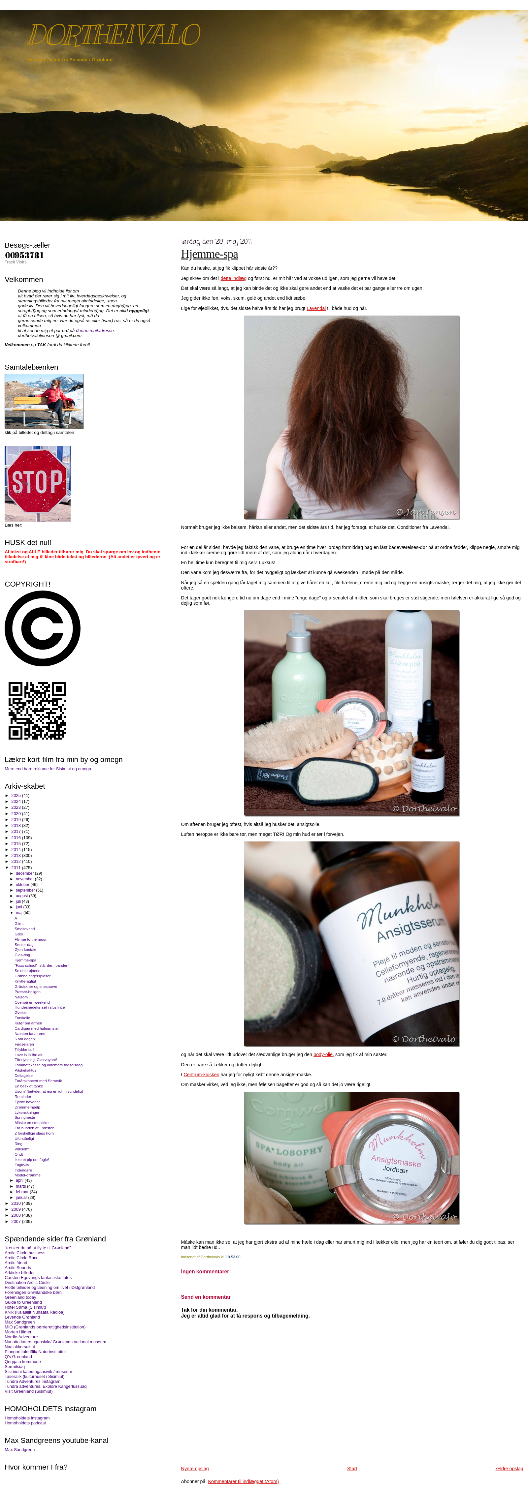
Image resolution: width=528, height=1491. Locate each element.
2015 (16, 843)
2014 (16, 849)
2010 (16, 1203)
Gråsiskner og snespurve (36, 986)
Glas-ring (22, 955)
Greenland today (20, 1297)
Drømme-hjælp (27, 1107)
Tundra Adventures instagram (32, 1381)
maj (19, 912)
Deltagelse (24, 1075)
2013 (16, 855)
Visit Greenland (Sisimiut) (28, 1391)
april (20, 1180)
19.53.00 (233, 1257)
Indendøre (23, 1170)
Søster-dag (24, 944)
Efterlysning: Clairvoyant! (36, 1059)
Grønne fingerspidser (32, 976)
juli (19, 901)
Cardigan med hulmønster (37, 1028)
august (22, 896)
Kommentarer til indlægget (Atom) (243, 1481)
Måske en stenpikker (32, 1122)
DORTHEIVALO (112, 34)
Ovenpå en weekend (32, 1002)
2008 (16, 1215)
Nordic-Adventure (21, 1336)
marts (21, 1186)
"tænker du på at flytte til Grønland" (38, 1247)
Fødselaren (24, 1044)
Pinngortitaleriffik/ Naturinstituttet (35, 1351)
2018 (16, 825)
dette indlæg (234, 278)
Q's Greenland (18, 1356)
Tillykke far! (24, 1049)
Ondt (19, 1154)
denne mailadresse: (95, 330)
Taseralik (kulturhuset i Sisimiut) (34, 1376)
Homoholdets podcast (25, 1422)
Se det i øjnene (27, 970)
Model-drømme (28, 1175)
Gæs (19, 934)
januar (22, 1197)
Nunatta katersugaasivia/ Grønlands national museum (55, 1341)
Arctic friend (16, 1262)
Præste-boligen (28, 991)
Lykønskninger (27, 1112)
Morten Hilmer (18, 1331)
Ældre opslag (509, 1468)
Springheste (25, 1117)
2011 (16, 867)
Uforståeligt (24, 1138)
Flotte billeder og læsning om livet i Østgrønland (50, 1287)
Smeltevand (25, 929)
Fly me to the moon (31, 939)
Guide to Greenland (23, 1302)
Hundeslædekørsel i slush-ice (40, 1007)
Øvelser (21, 1012)
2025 (16, 795)
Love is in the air (29, 1054)
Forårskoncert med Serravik (38, 1081)
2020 (16, 813)
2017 (16, 831)
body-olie (323, 1054)
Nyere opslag (195, 1468)
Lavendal (316, 308)
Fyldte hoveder (27, 1102)
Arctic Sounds (18, 1267)
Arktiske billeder (20, 1272)
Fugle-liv (22, 1165)
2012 (16, 861)
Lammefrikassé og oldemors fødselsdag (48, 1065)
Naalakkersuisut (20, 1346)
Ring (18, 1143)
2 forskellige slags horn (34, 1133)
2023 (16, 807)
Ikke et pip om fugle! (32, 1159)
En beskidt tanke (29, 1086)
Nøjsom (21, 997)
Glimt (19, 923)
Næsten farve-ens (30, 1033)
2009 (16, 1209)
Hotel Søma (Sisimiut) (25, 1307)
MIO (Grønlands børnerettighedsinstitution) (45, 1326)
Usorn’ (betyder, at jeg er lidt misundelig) (49, 1091)
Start (352, 1468)
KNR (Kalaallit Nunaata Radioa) (34, 1312)
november (25, 879)
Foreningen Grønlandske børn (33, 1292)
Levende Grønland (22, 1317)
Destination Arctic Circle (27, 1282)
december (25, 873)
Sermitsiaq (15, 1366)
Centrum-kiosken (201, 1074)
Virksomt (22, 1149)
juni (19, 907)
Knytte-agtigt (25, 981)
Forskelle (22, 1018)
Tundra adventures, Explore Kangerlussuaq (45, 1386)
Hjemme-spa (209, 253)
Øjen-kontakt (25, 949)
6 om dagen (25, 1039)
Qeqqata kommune (23, 1361)
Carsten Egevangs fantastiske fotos (38, 1277)
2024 (16, 801)
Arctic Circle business (25, 1252)
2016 (16, 837)
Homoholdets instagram (27, 1417)
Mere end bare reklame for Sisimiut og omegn (48, 768)
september (26, 890)
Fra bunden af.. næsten (34, 1128)
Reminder (23, 1096)
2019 (16, 819)
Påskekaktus (25, 1070)
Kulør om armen (28, 1023)
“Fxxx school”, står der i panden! (42, 965)
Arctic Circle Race (21, 1257)
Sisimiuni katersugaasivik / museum (38, 1371)
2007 (16, 1221)
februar (23, 1192)
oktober (23, 884)
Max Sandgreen (20, 1322)
